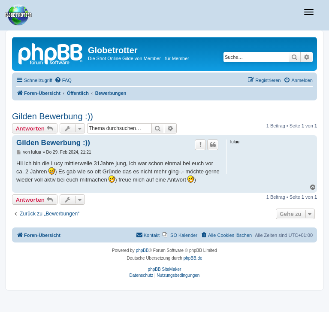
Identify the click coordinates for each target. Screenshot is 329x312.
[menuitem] (63, 80)
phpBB (142, 250)
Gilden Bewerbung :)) (52, 116)
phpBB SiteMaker (164, 269)
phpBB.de (193, 258)
